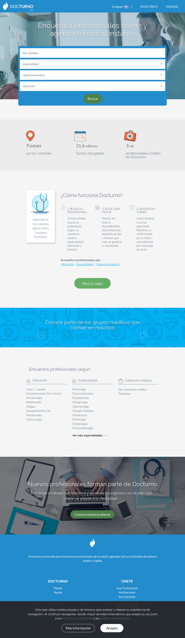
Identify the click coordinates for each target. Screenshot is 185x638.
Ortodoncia (79, 415)
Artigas (30, 406)
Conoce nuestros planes (92, 514)
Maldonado (33, 402)
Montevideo (34, 398)
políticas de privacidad (114, 618)
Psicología (79, 389)
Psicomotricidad (82, 393)
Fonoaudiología (82, 428)
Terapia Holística (83, 411)
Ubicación (67, 264)
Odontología (80, 406)
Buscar (93, 98)
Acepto (111, 628)
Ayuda (58, 592)
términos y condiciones (77, 618)
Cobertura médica (108, 264)
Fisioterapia (79, 424)
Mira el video (92, 283)
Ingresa (172, 6)
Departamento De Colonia (43, 393)
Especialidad (85, 264)
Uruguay (121, 6)
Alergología (80, 402)
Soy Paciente (127, 596)
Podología (79, 419)
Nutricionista (80, 398)
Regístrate (149, 6)
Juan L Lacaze (35, 389)
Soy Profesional (127, 588)
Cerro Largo (34, 419)
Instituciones (127, 592)
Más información (78, 628)
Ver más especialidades (89, 435)
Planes (58, 588)
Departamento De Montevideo (38, 413)
